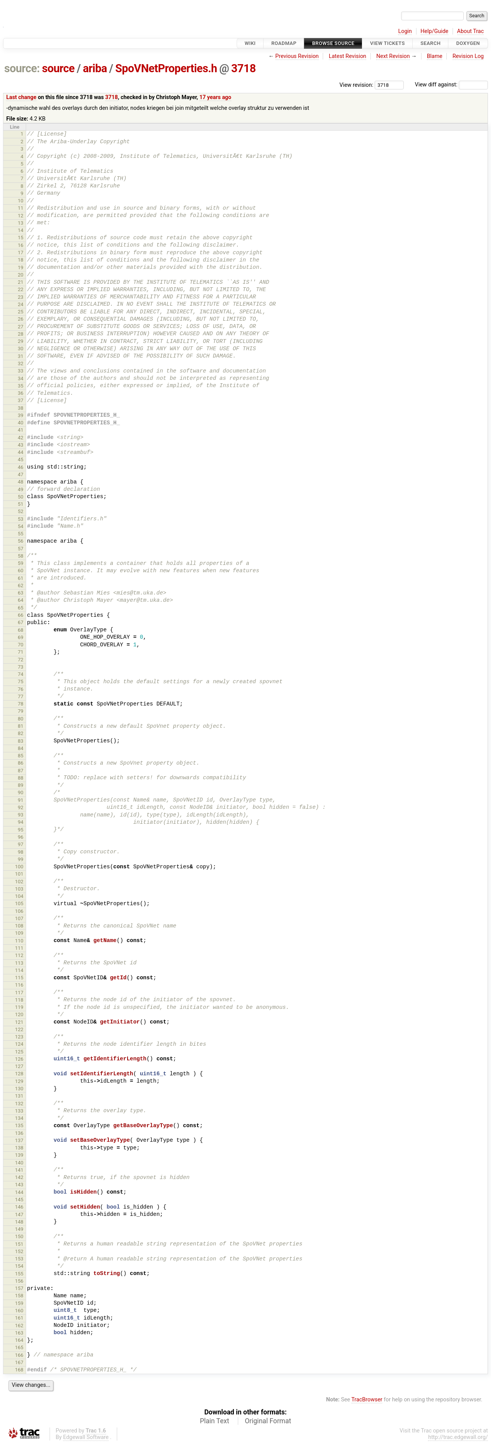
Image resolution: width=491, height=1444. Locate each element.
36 (20, 393)
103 (19, 889)
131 (19, 1096)
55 (20, 534)
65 (20, 608)
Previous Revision (297, 56)
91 (20, 800)
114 (19, 970)
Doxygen (468, 43)
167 (19, 1362)
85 (20, 755)
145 (19, 1199)
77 (20, 696)
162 (19, 1325)
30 (20, 348)
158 (19, 1295)
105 (19, 903)
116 (19, 985)
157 (19, 1288)
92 (20, 807)
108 (19, 926)
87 (20, 770)
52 (20, 511)
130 (19, 1088)
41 (20, 430)
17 (20, 252)
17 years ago (215, 97)
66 (20, 615)
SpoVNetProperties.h (166, 68)
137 (19, 1140)
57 (20, 548)
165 (19, 1347)
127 (19, 1066)
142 (19, 1177)
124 (19, 1044)
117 (19, 992)
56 (20, 541)
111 (19, 948)
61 (20, 578)
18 (20, 260)
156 (19, 1281)
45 (20, 459)
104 (19, 896)
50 (20, 497)
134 (19, 1118)
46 (20, 467)
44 (20, 452)
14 (20, 230)
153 (19, 1259)
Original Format (268, 1421)
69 (20, 637)
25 (20, 312)
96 (20, 837)
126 (19, 1059)
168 (19, 1370)
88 (20, 778)
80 (20, 719)
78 (20, 704)
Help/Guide (434, 31)
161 (19, 1318)
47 (20, 474)
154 (19, 1266)
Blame (435, 56)
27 (20, 327)
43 (20, 445)
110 (19, 941)
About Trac (470, 31)
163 (19, 1333)
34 (20, 378)
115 (19, 977)
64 (20, 600)
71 (20, 652)
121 (19, 1022)
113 (19, 963)
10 (20, 201)
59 (20, 563)
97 (20, 844)
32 (20, 363)
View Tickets (387, 43)
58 (20, 556)
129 (19, 1081)
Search (430, 43)
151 (19, 1244)
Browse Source (333, 43)
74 (20, 674)
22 (20, 289)
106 (19, 911)
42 (20, 437)
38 (20, 408)
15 (20, 237)
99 (20, 859)
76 (20, 689)
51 (20, 504)
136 (19, 1133)
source (58, 68)
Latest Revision (348, 56)
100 (19, 866)
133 (19, 1111)
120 (19, 1014)
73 (20, 667)
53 (20, 519)
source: (22, 68)
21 (20, 282)
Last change (21, 97)
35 (20, 386)
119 (19, 1007)
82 (20, 733)
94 (20, 822)
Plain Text (214, 1421)
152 (19, 1251)
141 (19, 1170)
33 (20, 371)
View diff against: (451, 84)
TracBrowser (367, 1399)
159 (19, 1303)
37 (20, 400)
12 (20, 216)
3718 (243, 68)
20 (20, 275)
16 (20, 245)
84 (20, 748)
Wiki (250, 43)
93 (20, 815)
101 (19, 874)
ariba (95, 68)
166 (19, 1355)
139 (19, 1155)
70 (20, 644)
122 (19, 1029)
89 (20, 785)
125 (19, 1052)
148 (19, 1222)
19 (20, 267)
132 (19, 1103)
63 (20, 593)
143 (19, 1184)
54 (20, 526)
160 (19, 1310)
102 (19, 881)
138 (19, 1148)
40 (20, 423)
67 (20, 622)
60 (20, 570)
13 (20, 223)
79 (20, 711)
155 (19, 1274)
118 (19, 1000)
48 (20, 482)
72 (20, 659)
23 (20, 297)
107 (19, 918)
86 (20, 763)
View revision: (356, 84)
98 (20, 852)
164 (19, 1340)
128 (19, 1073)
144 (19, 1192)
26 (20, 319)
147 (19, 1214)
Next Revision (393, 56)
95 (20, 830)
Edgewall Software (86, 1437)
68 (20, 630)
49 (20, 489)
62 (20, 585)
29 (20, 341)
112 (19, 955)
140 (19, 1163)
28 (20, 334)
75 (20, 681)
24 (20, 304)
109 (19, 933)
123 (19, 1037)
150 (19, 1236)
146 (19, 1207)
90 (20, 792)
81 (20, 726)
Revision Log (468, 56)
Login (405, 31)
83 (20, 741)
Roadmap (284, 43)
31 (20, 356)
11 (20, 208)
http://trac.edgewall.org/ (458, 1437)
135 (19, 1125)
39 (20, 415)
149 (19, 1229)
